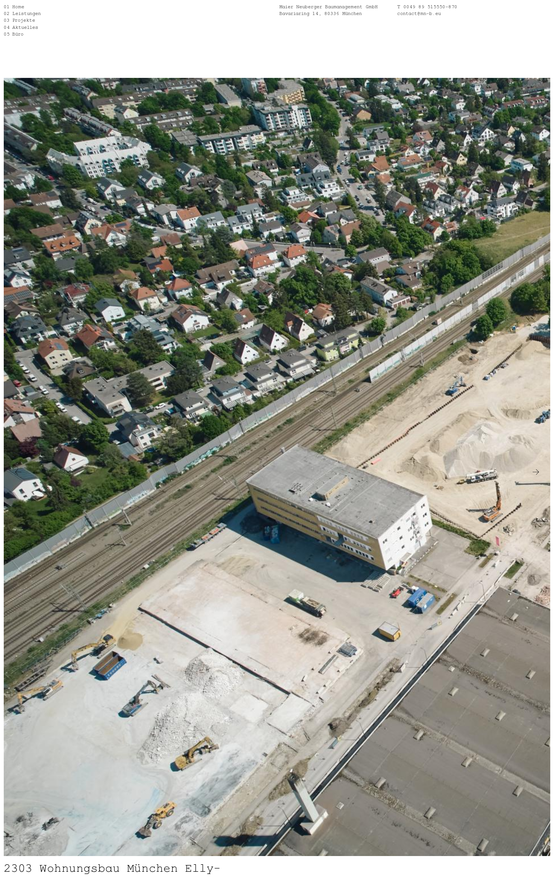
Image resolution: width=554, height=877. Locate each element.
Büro (18, 33)
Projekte (23, 19)
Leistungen (26, 13)
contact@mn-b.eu (419, 13)
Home (18, 6)
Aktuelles (25, 27)
